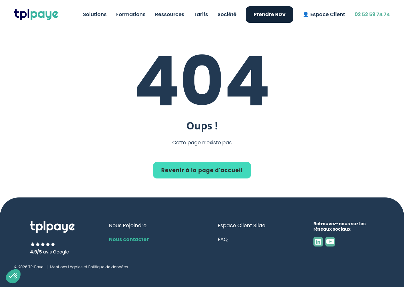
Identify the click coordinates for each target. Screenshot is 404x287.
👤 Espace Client (324, 14)
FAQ (223, 239)
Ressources (169, 14)
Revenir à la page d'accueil (202, 170)
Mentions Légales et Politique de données (89, 267)
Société (226, 14)
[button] (13, 276)
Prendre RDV (269, 14)
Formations (131, 14)
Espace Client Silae (241, 225)
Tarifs (201, 14)
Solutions (95, 14)
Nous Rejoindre (127, 225)
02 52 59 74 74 (372, 14)
